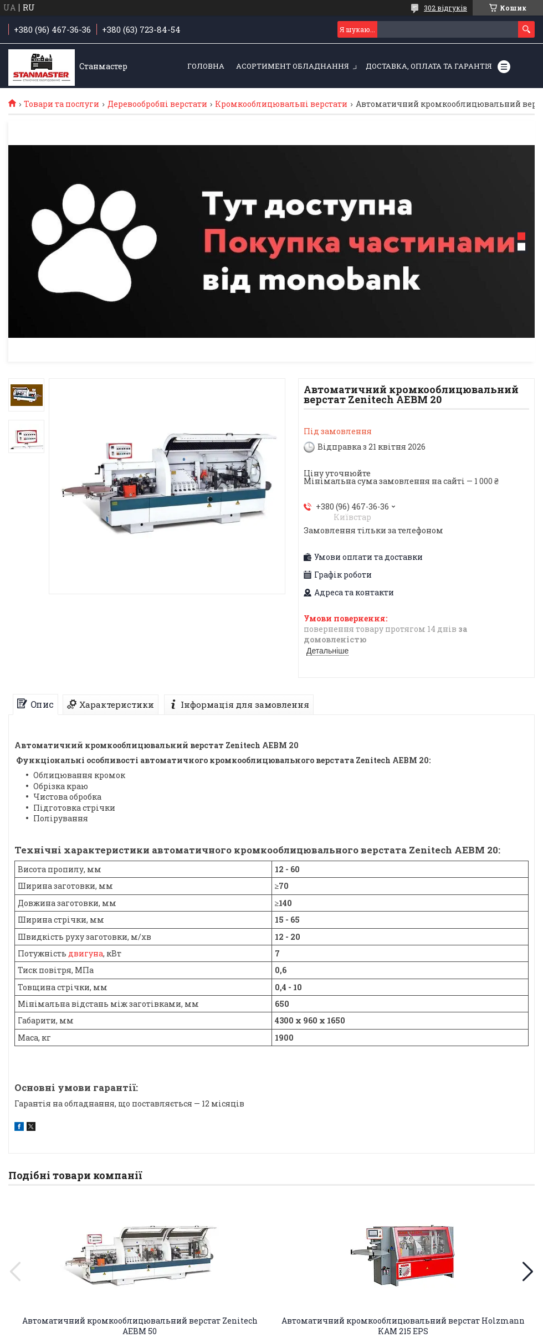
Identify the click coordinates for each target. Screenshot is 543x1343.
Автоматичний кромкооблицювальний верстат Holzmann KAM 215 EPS (403, 1325)
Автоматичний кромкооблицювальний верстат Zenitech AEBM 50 (140, 1325)
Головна (205, 66)
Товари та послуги (61, 104)
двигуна (85, 953)
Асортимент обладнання (292, 66)
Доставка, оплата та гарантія (429, 66)
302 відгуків (445, 7)
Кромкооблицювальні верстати (281, 104)
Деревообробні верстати (157, 104)
